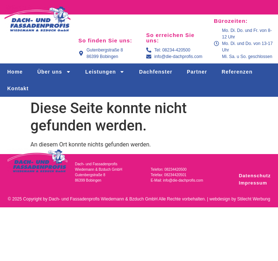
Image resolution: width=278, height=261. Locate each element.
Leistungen (105, 72)
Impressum (253, 183)
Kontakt (18, 88)
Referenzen (237, 72)
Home (15, 72)
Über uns (54, 72)
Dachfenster (155, 72)
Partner (197, 72)
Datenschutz (255, 175)
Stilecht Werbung (253, 199)
